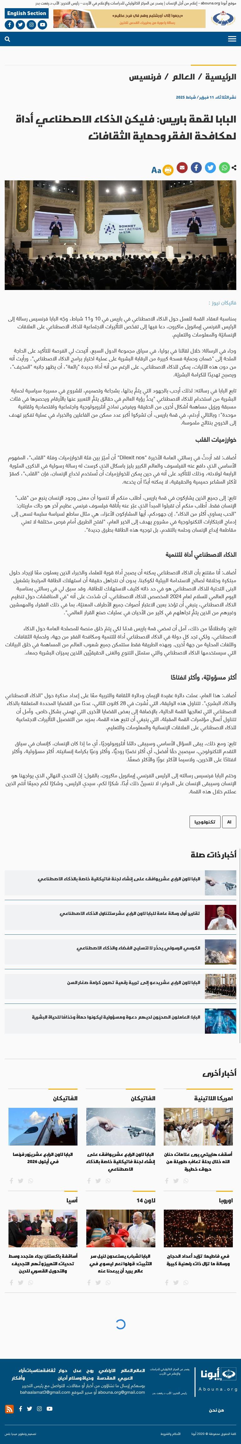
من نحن (216, 1410)
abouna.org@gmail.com (121, 1391)
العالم (183, 76)
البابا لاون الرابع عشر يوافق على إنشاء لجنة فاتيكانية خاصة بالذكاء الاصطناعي (120, 1162)
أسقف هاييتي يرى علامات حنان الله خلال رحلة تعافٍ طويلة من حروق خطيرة (198, 1162)
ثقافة (49, 1370)
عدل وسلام (75, 1374)
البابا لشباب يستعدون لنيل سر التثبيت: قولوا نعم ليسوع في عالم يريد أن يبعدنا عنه (120, 1263)
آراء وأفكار (18, 1374)
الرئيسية (220, 76)
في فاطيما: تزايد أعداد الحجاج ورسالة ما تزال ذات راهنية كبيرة (198, 1259)
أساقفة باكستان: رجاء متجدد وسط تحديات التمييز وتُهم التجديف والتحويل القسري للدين (43, 1263)
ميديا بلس (11, 1433)
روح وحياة (88, 1374)
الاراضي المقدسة (106, 1374)
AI (229, 822)
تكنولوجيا (205, 822)
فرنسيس (145, 76)
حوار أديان (62, 1374)
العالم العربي (125, 1374)
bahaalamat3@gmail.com (45, 1391)
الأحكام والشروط (170, 1433)
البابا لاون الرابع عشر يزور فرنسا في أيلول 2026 (43, 1158)
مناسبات (34, 1370)
